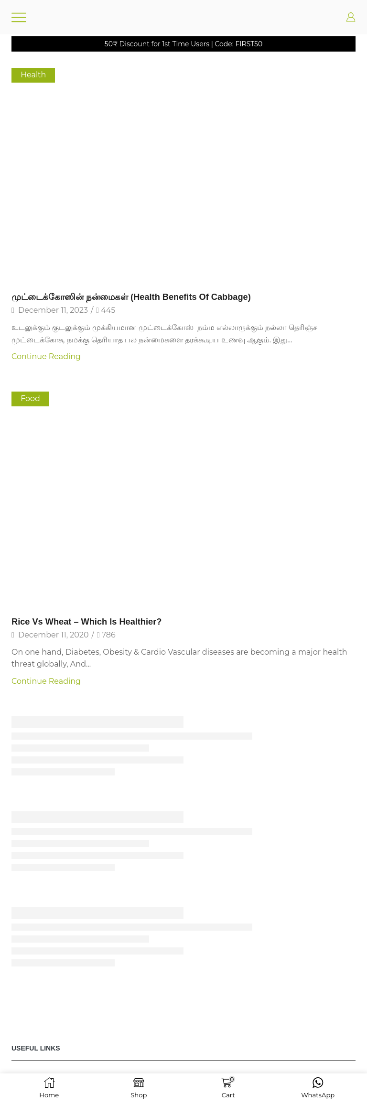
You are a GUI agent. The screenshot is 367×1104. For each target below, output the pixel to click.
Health (33, 74)
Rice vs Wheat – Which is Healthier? (86, 621)
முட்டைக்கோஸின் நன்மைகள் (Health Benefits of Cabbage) (131, 297)
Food (30, 398)
